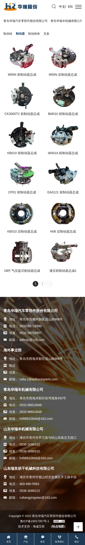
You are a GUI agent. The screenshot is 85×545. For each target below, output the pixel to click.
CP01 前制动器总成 (22, 192)
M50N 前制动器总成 (22, 74)
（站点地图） (58, 526)
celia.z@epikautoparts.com (38, 379)
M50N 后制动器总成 (63, 74)
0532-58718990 (30, 326)
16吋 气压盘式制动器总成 (22, 270)
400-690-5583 (29, 484)
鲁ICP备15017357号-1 (34, 521)
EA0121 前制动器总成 (63, 192)
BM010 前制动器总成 (63, 114)
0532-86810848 (30, 405)
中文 (62, 6)
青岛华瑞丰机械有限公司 (67, 21)
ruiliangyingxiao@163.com (38, 497)
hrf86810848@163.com (36, 418)
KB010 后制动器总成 (22, 231)
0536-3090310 (29, 444)
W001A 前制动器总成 (63, 153)
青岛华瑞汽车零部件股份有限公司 (25, 21)
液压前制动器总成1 (63, 270)
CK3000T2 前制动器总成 (22, 114)
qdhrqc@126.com (32, 340)
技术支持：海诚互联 (31, 526)
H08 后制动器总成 (63, 231)
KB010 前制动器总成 (22, 153)
